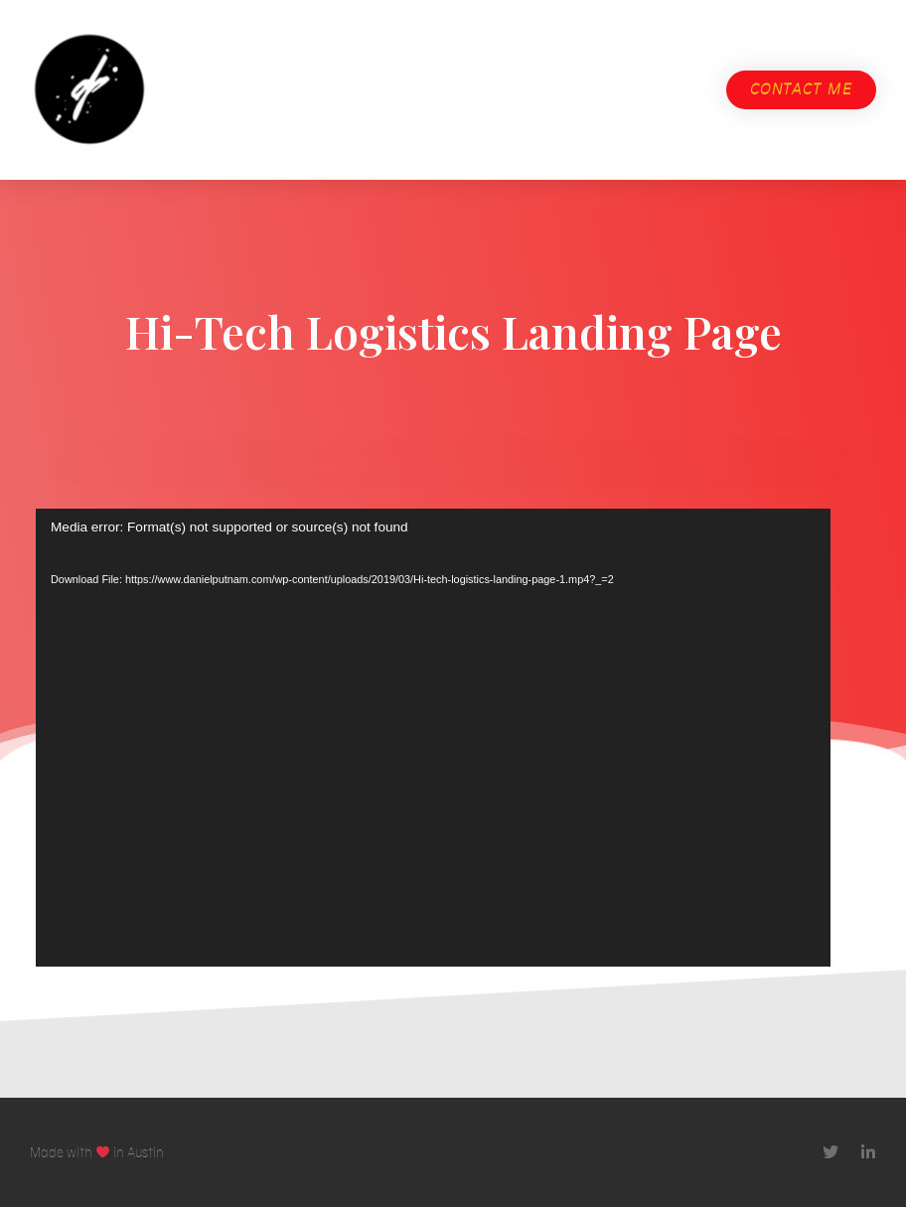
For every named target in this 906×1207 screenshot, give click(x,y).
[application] (433, 745)
